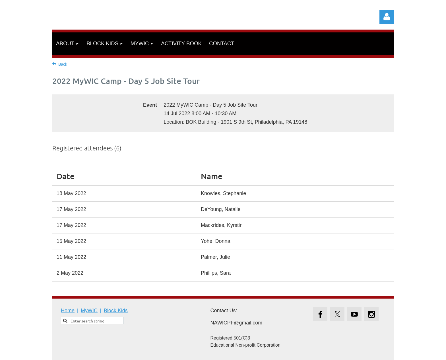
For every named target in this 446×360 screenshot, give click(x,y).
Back (62, 64)
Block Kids (116, 310)
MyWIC (89, 310)
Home (68, 310)
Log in (386, 17)
